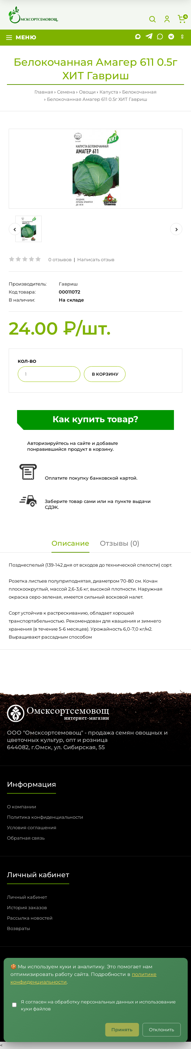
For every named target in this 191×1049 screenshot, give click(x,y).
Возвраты (18, 928)
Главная (43, 92)
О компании (21, 806)
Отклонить (161, 1029)
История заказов (27, 907)
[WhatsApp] (160, 37)
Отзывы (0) (120, 543)
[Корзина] (181, 19)
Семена (66, 92)
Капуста (109, 92)
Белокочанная (139, 92)
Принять (122, 1029)
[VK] (171, 37)
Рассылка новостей (30, 918)
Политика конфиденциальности (45, 817)
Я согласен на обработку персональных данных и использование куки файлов (98, 1005)
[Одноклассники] (182, 37)
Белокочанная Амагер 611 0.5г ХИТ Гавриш (97, 99)
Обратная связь (26, 838)
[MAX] (137, 37)
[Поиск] (152, 19)
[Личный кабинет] (167, 19)
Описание (70, 543)
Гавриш (68, 284)
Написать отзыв (95, 259)
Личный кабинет (27, 897)
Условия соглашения (31, 827)
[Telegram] (148, 37)
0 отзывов (60, 259)
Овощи (87, 92)
